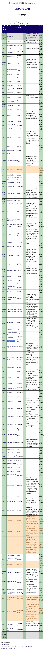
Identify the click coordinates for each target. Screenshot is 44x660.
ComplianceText (11, 341)
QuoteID (9, 377)
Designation (10, 624)
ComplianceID (10, 337)
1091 (3, 456)
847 (3, 589)
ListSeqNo (9, 49)
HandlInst (9, 129)
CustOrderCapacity (12, 460)
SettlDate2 (9, 520)
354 (3, 501)
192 (3, 531)
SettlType (9, 109)
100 (3, 175)
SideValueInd (10, 235)
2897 (3, 333)
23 (3, 372)
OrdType (9, 276)
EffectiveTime (10, 396)
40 (3, 276)
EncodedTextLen (11, 501)
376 (3, 337)
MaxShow (9, 564)
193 (3, 520)
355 (3, 510)
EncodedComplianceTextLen (12, 347)
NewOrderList (4, 644)
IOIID (8, 372)
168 (3, 396)
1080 (3, 383)
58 (3, 496)
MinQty (8, 146)
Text (8, 496)
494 (3, 624)
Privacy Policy (11, 648)
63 (3, 109)
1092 (3, 287)
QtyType (9, 264)
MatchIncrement (11, 150)
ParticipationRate (11, 611)
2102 (3, 220)
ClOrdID (9, 41)
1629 (3, 424)
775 (3, 485)
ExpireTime (10, 408)
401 (3, 235)
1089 (3, 150)
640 (3, 545)
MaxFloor (9, 170)
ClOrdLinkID (10, 52)
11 (3, 41)
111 (3, 170)
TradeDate (9, 74)
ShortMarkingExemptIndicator (12, 220)
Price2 (8, 545)
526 (3, 45)
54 (3, 212)
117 (3, 377)
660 (3, 81)
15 (3, 330)
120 (3, 471)
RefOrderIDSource (11, 388)
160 (3, 56)
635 (3, 125)
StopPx (9, 291)
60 (3, 246)
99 (3, 291)
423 (3, 280)
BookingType (10, 485)
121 (3, 468)
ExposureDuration (11, 424)
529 (3, 453)
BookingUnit (10, 92)
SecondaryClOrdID (12, 45)
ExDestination (10, 175)
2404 (3, 341)
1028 (3, 629)
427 (3, 416)
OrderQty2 (9, 531)
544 (3, 121)
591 (3, 102)
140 (3, 204)
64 (3, 115)
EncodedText (10, 510)
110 (3, 146)
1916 (3, 430)
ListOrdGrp (22, 8)
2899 (3, 475)
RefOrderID (9, 383)
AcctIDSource (10, 81)
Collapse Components (28, 24)
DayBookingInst (11, 89)
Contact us (24, 646)
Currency (9, 330)
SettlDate (9, 115)
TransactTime (10, 246)
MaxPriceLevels (11, 154)
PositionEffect (10, 555)
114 (3, 243)
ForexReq (9, 468)
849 (3, 611)
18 (3, 138)
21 (3, 129)
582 (3, 460)
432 (3, 401)
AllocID (8, 97)
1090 (3, 154)
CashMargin (10, 121)
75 (3, 74)
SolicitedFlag (10, 367)
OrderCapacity (10, 449)
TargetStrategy (10, 589)
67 (3, 49)
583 (3, 52)
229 (3, 70)
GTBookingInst (11, 416)
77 (3, 555)
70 (3, 97)
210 (3, 564)
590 (3, 92)
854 (3, 264)
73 (4, 36)
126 (3, 408)
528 (3, 449)
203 (3, 559)
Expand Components (15, 24)
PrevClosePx (10, 204)
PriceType (9, 280)
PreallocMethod (11, 102)
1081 (3, 388)
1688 (3, 225)
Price (8, 284)
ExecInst (9, 138)
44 (3, 284)
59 (3, 392)
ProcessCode (10, 186)
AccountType (10, 85)
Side (8, 212)
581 (3, 85)
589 (3, 89)
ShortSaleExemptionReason (11, 225)
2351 (3, 347)
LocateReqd (10, 243)
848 (3, 598)
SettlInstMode (10, 56)
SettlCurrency (10, 471)
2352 (3, 358)
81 (3, 186)
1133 (3, 179)
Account (9, 78)
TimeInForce (10, 392)
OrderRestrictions (11, 453)
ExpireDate (9, 401)
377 (3, 367)
